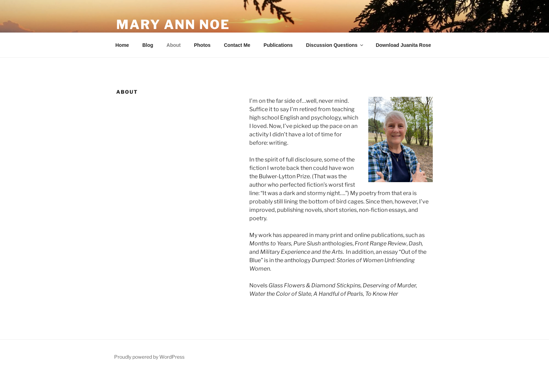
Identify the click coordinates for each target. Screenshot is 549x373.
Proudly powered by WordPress (149, 357)
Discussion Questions (335, 45)
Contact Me (237, 45)
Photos (202, 45)
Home (122, 45)
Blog (147, 45)
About (174, 45)
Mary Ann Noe (173, 24)
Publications (278, 45)
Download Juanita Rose (403, 45)
